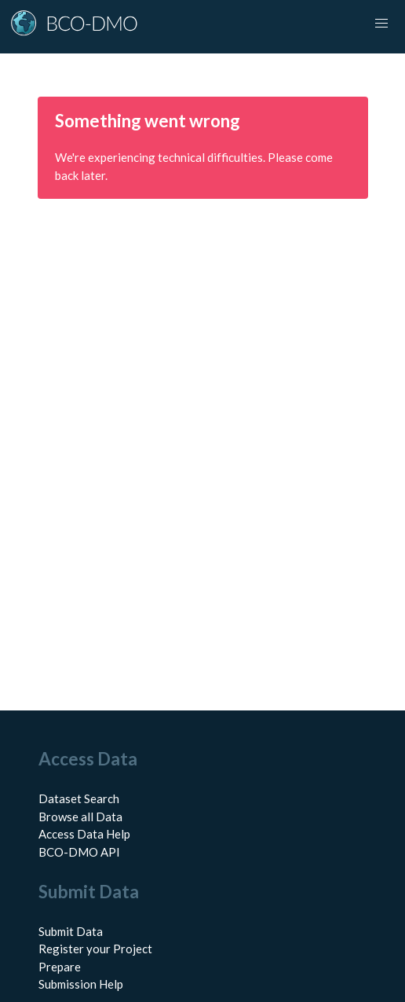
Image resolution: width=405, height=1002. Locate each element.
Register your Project (95, 948)
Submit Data (70, 931)
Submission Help (80, 984)
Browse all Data (80, 816)
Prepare (59, 967)
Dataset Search (78, 798)
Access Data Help (84, 834)
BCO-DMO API (79, 852)
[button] (381, 23)
